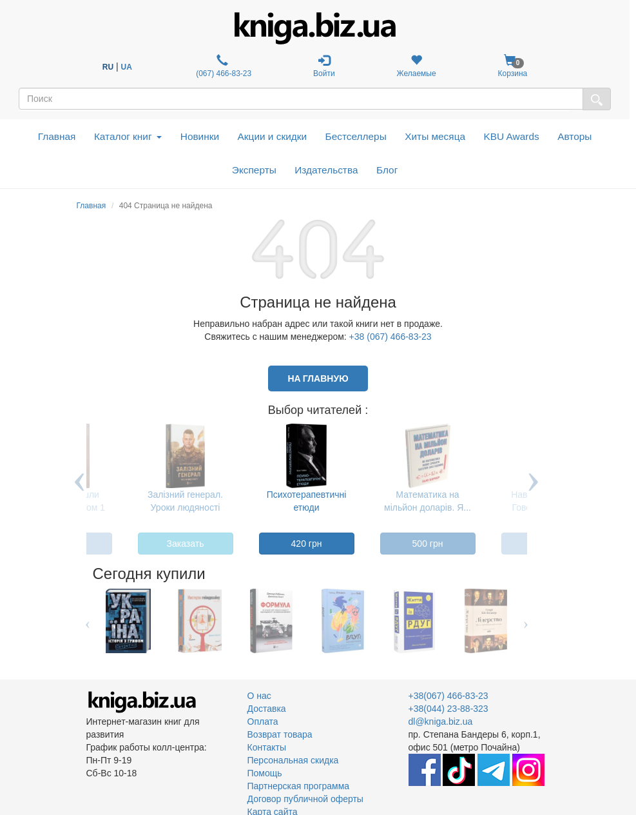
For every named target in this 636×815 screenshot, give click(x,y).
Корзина (513, 66)
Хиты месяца (435, 136)
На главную (317, 378)
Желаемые (416, 66)
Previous (80, 491)
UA (126, 67)
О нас (259, 696)
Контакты (266, 747)
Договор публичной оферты (305, 799)
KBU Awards (511, 136)
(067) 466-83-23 (222, 66)
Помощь (264, 773)
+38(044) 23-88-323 (448, 708)
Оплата (262, 721)
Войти (324, 66)
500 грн (427, 543)
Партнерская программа (298, 786)
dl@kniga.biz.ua (441, 721)
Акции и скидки (272, 136)
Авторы (574, 136)
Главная (57, 136)
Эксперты (254, 169)
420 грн (306, 543)
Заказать (185, 543)
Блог (387, 169)
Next (533, 491)
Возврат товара (280, 734)
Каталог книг (128, 136)
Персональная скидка (293, 760)
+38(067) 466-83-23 (448, 696)
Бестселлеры (356, 136)
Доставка (266, 708)
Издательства (326, 169)
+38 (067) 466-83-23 (390, 336)
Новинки (199, 136)
